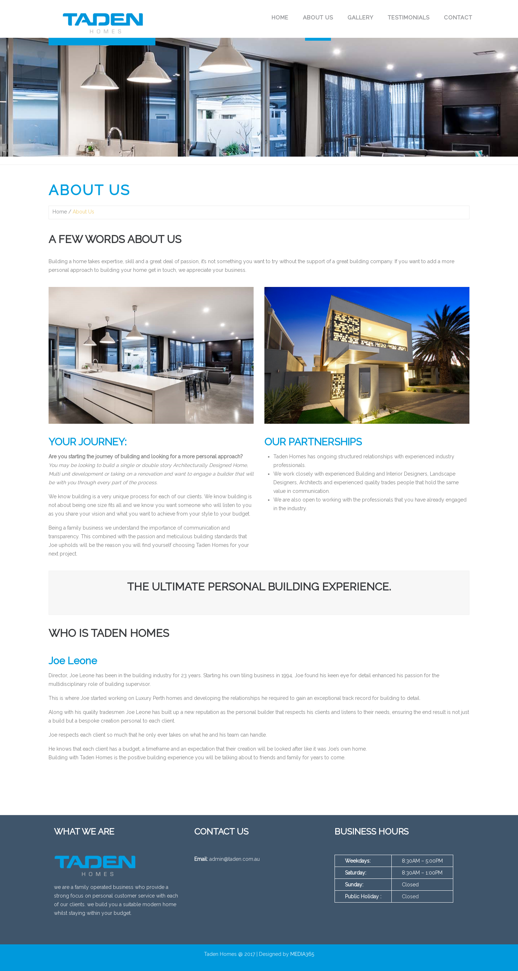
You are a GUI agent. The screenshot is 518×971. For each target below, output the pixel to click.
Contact (458, 17)
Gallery (360, 17)
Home (280, 17)
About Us (318, 17)
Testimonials (409, 17)
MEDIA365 (302, 954)
